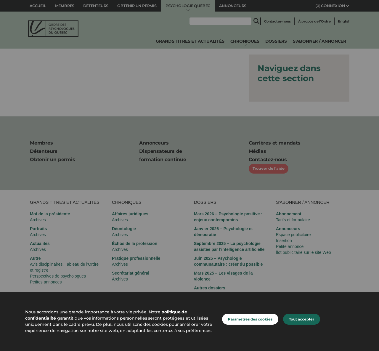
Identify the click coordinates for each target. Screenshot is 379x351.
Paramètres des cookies (250, 319)
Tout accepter (301, 319)
